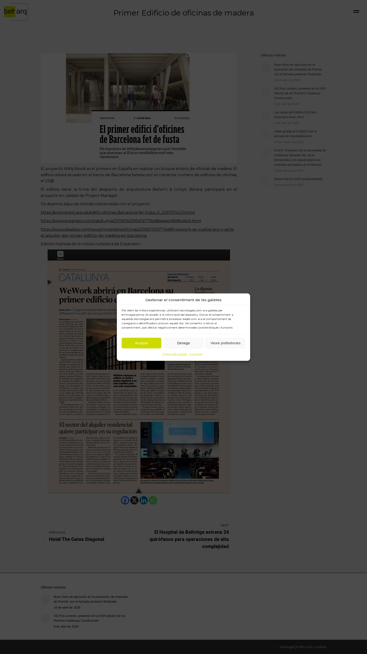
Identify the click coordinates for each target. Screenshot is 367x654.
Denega (183, 343)
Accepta (141, 343)
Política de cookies (175, 354)
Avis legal (195, 354)
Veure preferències (226, 343)
